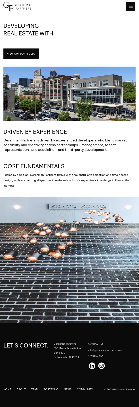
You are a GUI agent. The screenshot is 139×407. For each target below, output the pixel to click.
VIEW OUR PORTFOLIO (21, 53)
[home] (21, 7)
